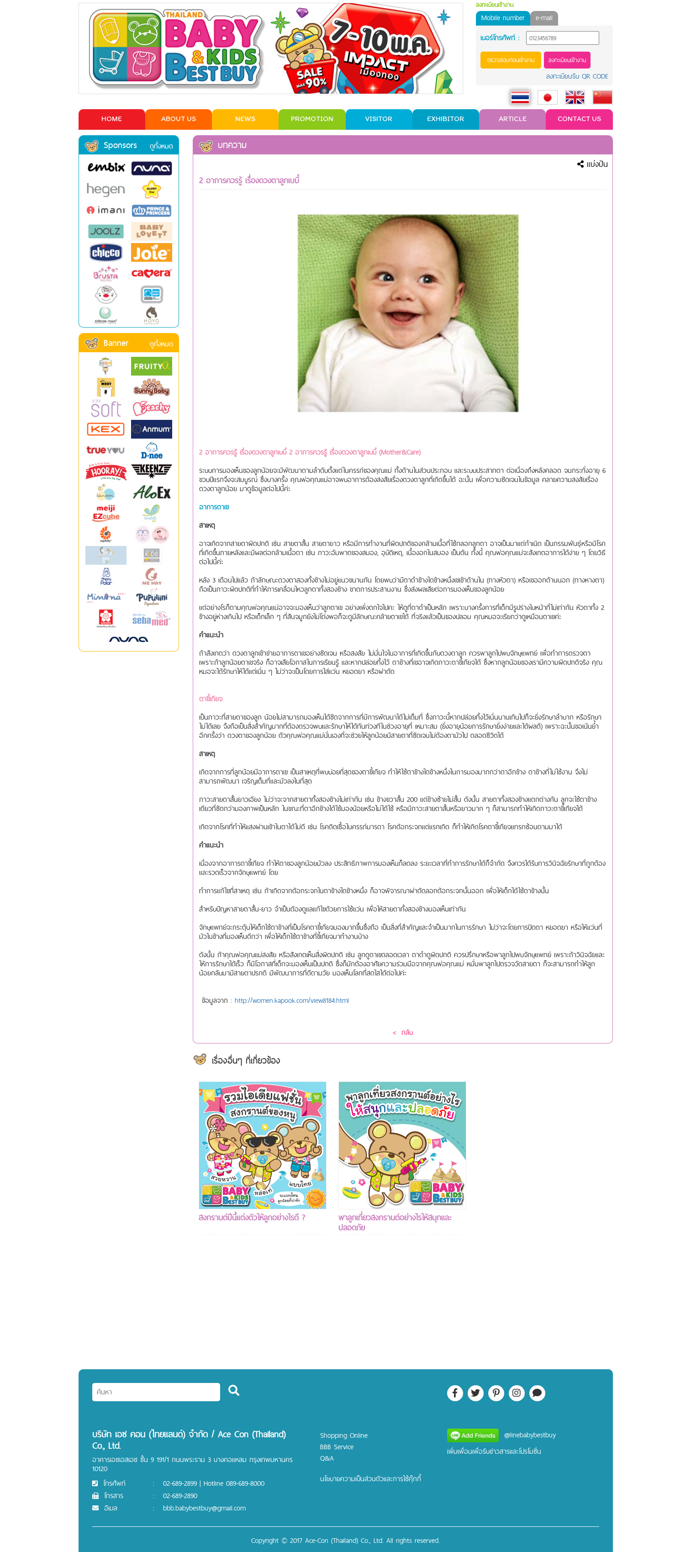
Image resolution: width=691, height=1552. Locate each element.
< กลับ (403, 1032)
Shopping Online (344, 1435)
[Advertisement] (542, 1218)
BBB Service (336, 1446)
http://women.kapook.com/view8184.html (292, 1000)
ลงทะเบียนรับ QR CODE (577, 76)
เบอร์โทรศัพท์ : (499, 37)
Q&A (327, 1458)
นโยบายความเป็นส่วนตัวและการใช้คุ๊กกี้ (370, 1478)
